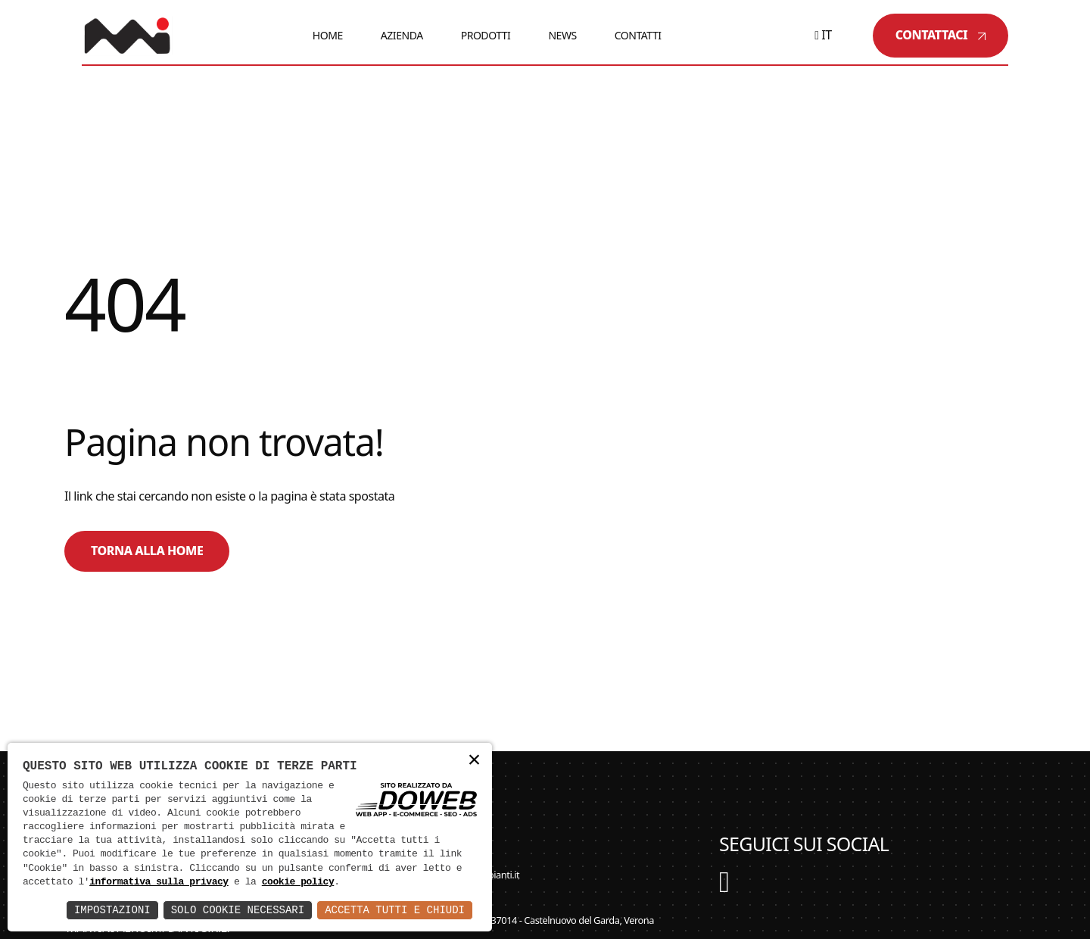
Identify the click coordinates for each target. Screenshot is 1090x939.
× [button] (474, 760)
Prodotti (486, 35)
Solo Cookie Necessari (237, 910)
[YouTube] (724, 888)
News (562, 35)
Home (328, 35)
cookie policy (298, 882)
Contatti (638, 35)
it (823, 35)
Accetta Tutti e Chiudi (395, 910)
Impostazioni (112, 910)
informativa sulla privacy (159, 882)
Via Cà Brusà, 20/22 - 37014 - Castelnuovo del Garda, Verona (523, 920)
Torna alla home (147, 550)
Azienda (402, 35)
